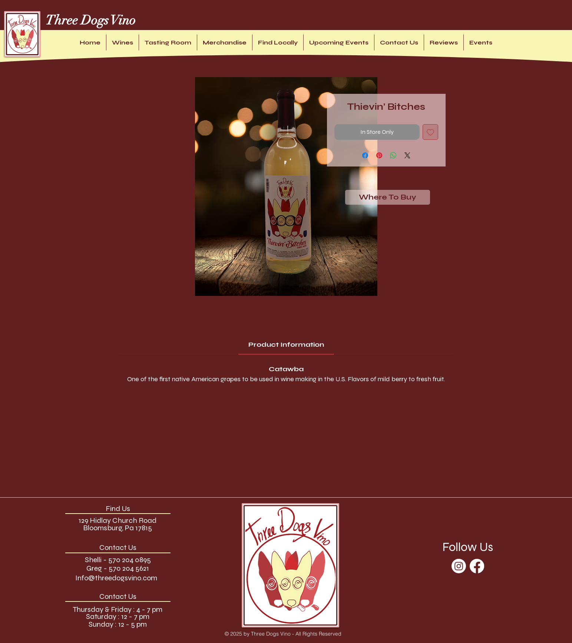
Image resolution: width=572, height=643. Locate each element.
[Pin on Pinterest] (379, 155)
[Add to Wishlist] (430, 132)
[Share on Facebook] (365, 155)
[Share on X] (407, 155)
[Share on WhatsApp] (393, 155)
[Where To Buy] (387, 197)
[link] (286, 344)
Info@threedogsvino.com (116, 578)
